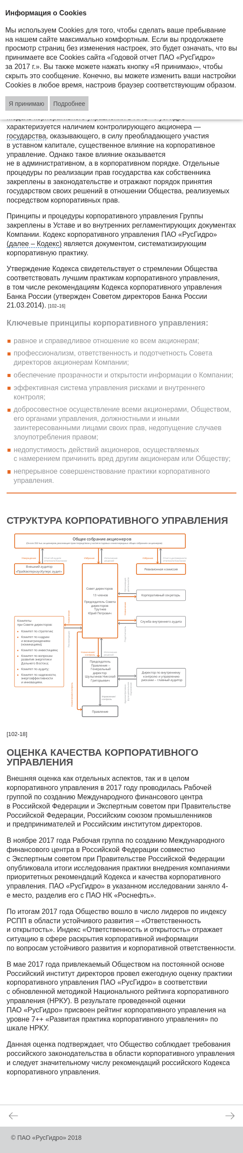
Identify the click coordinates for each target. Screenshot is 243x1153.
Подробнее (69, 103)
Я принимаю (26, 103)
